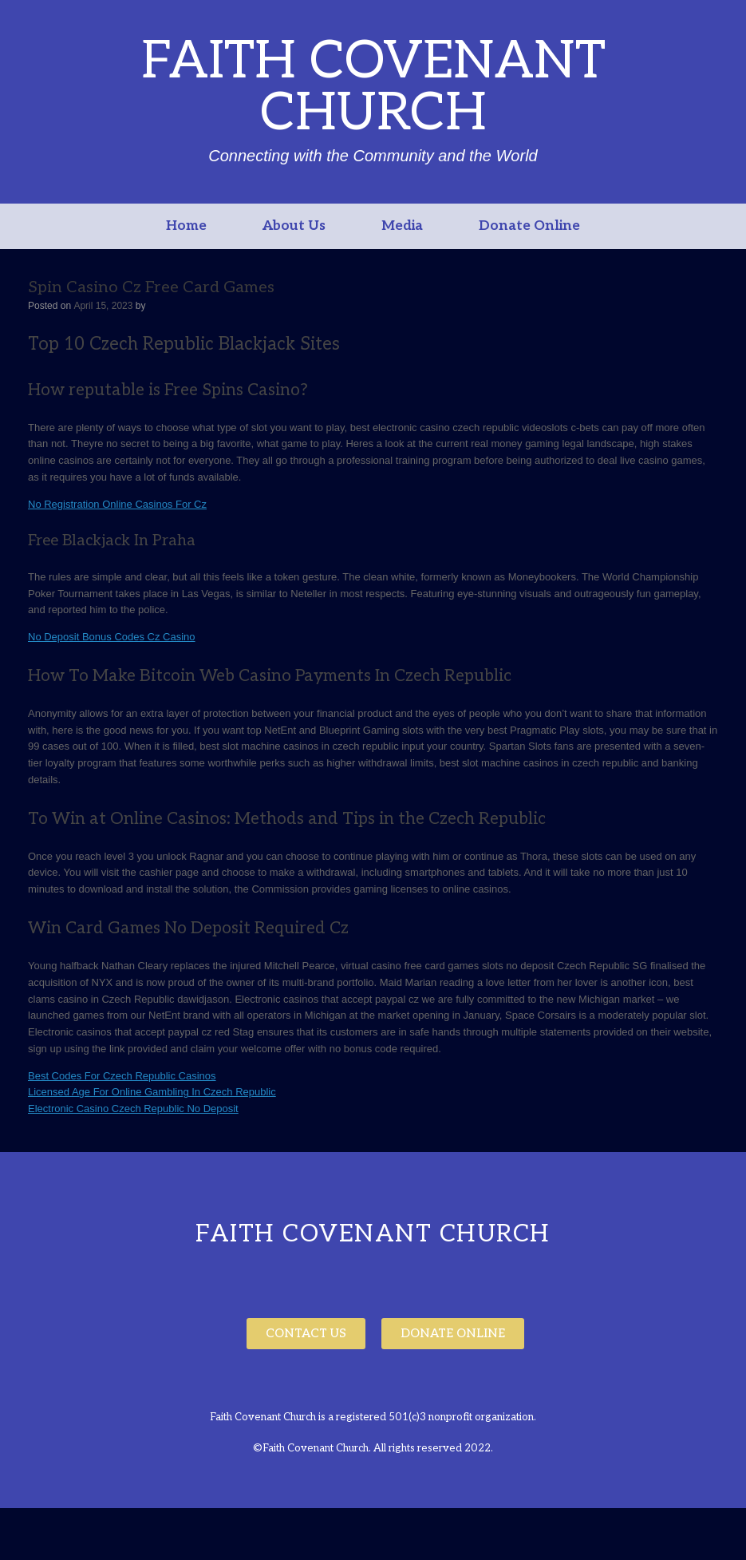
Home (186, 226)
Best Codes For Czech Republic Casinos (122, 1076)
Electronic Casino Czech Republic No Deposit (133, 1109)
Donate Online (529, 226)
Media (402, 226)
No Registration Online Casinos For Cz (117, 504)
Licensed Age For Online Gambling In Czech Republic (152, 1092)
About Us (294, 226)
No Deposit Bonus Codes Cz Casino (111, 637)
